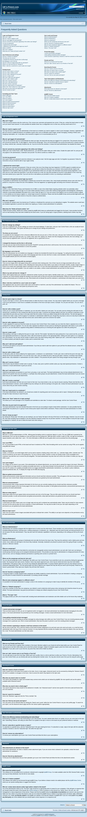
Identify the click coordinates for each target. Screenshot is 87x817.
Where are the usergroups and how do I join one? (56, 41)
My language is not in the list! (10, 61)
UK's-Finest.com (11, 7)
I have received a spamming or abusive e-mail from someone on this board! (63, 56)
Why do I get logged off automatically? (12, 40)
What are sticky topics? (8, 104)
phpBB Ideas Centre (75, 780)
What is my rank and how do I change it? (13, 64)
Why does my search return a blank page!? (55, 71)
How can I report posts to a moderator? (12, 85)
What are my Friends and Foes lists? (53, 61)
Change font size (82, 23)
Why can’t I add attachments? (10, 82)
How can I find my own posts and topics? (54, 75)
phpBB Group (48, 772)
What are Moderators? (49, 38)
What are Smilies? (7, 98)
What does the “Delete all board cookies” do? (14, 51)
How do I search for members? (52, 73)
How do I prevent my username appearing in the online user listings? (20, 41)
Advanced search (80, 9)
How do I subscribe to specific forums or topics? (56, 82)
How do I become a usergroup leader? (53, 43)
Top (83, 126)
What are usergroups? (49, 40)
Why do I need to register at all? (10, 38)
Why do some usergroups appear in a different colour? (57, 44)
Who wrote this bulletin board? (51, 95)
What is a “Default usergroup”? (52, 46)
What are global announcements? (11, 101)
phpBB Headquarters (49, 814)
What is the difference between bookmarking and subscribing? (59, 80)
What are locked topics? (9, 106)
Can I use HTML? (7, 96)
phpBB (38, 815)
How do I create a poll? (8, 76)
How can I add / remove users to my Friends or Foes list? (58, 63)
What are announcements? (9, 103)
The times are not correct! (9, 58)
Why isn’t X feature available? (51, 97)
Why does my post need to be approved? (13, 88)
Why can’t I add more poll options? (11, 77)
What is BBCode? (7, 95)
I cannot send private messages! (52, 53)
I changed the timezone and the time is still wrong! (15, 59)
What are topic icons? (8, 107)
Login (84, 1)
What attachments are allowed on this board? (55, 88)
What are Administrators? (50, 37)
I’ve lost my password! (8, 43)
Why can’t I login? (7, 37)
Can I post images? (7, 100)
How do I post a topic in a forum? (11, 71)
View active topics (17, 19)
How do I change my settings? (10, 56)
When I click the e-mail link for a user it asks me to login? (17, 65)
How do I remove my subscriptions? (53, 83)
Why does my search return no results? (54, 70)
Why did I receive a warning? (10, 83)
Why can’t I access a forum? (10, 80)
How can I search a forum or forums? (53, 68)
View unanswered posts (6, 19)
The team (55, 810)
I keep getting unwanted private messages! (55, 54)
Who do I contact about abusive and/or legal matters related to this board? (62, 98)
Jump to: (62, 804)
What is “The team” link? (50, 48)
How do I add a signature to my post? (12, 74)
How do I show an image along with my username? (15, 62)
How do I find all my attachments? (52, 90)
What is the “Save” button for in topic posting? (14, 86)
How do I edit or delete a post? (10, 72)
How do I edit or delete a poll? (10, 79)
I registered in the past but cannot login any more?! (15, 46)
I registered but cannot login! (10, 44)
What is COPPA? (7, 48)
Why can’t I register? (8, 49)
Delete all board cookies (65, 810)
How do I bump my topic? (9, 90)
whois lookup (33, 790)
